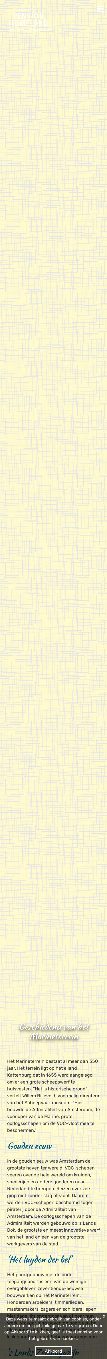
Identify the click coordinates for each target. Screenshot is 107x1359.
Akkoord (53, 1351)
